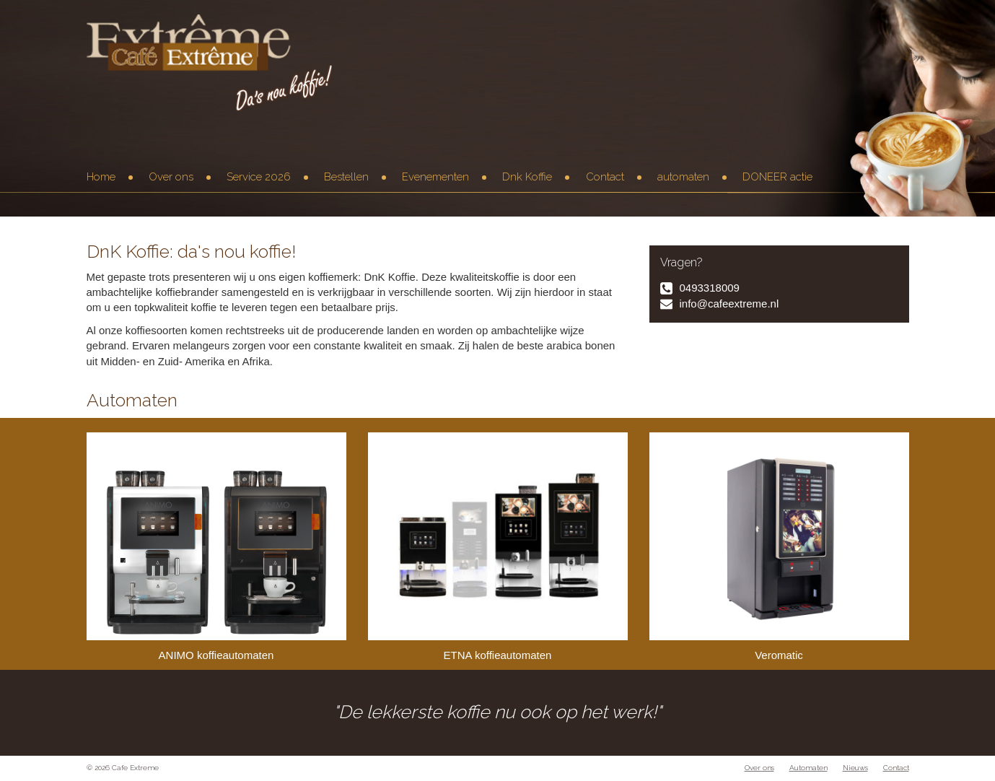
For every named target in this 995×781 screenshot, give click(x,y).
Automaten (808, 768)
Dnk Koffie (527, 176)
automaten (683, 176)
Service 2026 (259, 176)
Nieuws (855, 768)
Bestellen (346, 176)
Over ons (171, 176)
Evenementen (435, 176)
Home (101, 176)
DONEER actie (777, 176)
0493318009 (710, 288)
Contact (605, 176)
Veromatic (779, 546)
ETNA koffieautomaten (498, 546)
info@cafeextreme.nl (729, 303)
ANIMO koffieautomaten (216, 546)
